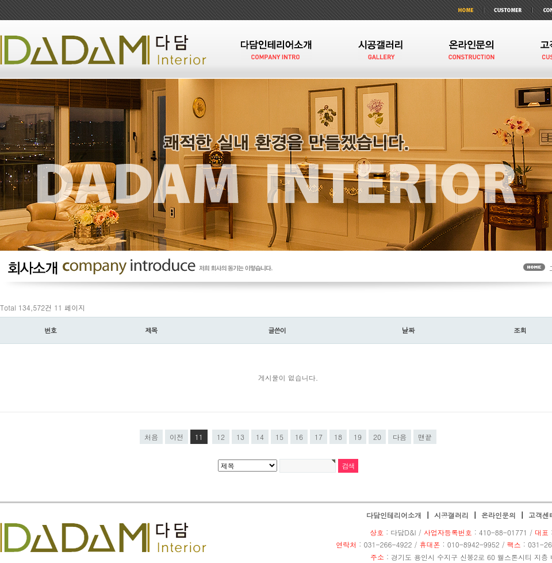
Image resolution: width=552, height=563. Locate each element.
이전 (176, 437)
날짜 (408, 330)
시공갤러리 (451, 515)
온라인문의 (498, 515)
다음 (400, 437)
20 (377, 437)
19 (358, 437)
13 (240, 437)
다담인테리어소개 (393, 515)
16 (299, 437)
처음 (151, 437)
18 (338, 437)
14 (260, 437)
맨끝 (425, 437)
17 (319, 437)
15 (279, 437)
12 (221, 437)
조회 (520, 330)
